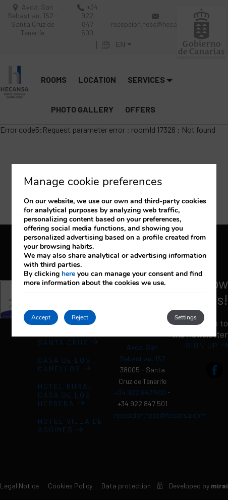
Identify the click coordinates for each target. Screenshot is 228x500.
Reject (80, 317)
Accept (40, 317)
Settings (186, 317)
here (68, 274)
